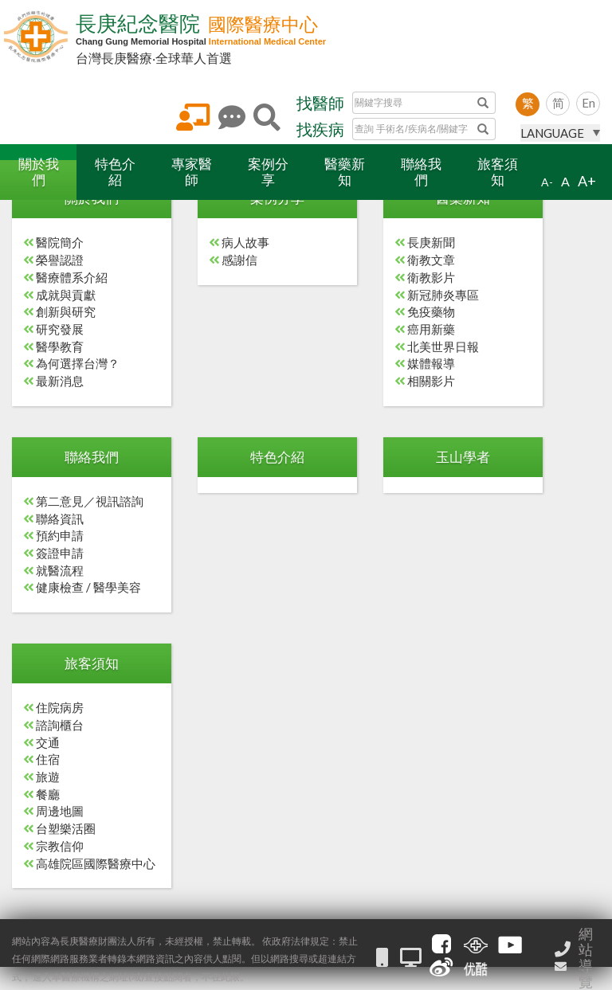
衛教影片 (431, 277)
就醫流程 (60, 570)
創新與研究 (66, 311)
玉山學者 (463, 456)
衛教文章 (431, 259)
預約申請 (60, 535)
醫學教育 (60, 346)
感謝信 (239, 259)
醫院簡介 (60, 242)
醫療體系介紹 (72, 277)
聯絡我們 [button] (92, 456)
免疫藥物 (431, 311)
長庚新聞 (431, 242)
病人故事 (245, 242)
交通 (48, 742)
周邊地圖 (60, 811)
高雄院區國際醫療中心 (95, 863)
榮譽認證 (60, 259)
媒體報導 (431, 363)
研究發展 (60, 329)
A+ (587, 181)
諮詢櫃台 (60, 725)
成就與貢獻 (66, 295)
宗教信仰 (60, 846)
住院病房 (60, 707)
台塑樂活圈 (66, 828)
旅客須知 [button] (92, 663)
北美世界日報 (443, 346)
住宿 (48, 759)
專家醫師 (191, 171)
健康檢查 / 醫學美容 (88, 587)
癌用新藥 (431, 329)
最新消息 (60, 381)
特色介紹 (115, 171)
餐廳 (48, 794)
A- (547, 182)
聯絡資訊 (60, 518)
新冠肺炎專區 (443, 295)
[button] (38, 172)
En (588, 103)
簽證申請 (60, 553)
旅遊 (48, 776)
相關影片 (431, 381)
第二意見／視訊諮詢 (89, 501)
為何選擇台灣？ (78, 363)
